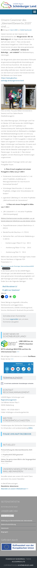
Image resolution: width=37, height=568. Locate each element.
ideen (21, 305)
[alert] (18, 383)
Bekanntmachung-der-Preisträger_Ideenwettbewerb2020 (17, 266)
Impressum (4, 528)
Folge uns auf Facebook (17, 434)
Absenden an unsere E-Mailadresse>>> (14, 489)
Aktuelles (24, 302)
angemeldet (14, 319)
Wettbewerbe (6, 305)
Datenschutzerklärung (8, 524)
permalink (29, 310)
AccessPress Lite (18, 561)
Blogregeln (4, 532)
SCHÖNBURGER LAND (25, 565)
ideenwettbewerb (7, 308)
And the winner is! (9, 286)
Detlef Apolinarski (26, 30)
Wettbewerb (11, 310)
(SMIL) (30, 428)
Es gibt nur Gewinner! (11, 290)
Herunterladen (6, 268)
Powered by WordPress (15, 559)
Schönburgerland (26, 308)
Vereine (3, 310)
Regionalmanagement (8, 400)
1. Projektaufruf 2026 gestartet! (12, 455)
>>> (18, 352)
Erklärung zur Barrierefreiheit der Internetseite (16, 520)
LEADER (17, 308)
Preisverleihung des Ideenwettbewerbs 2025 (16, 450)
